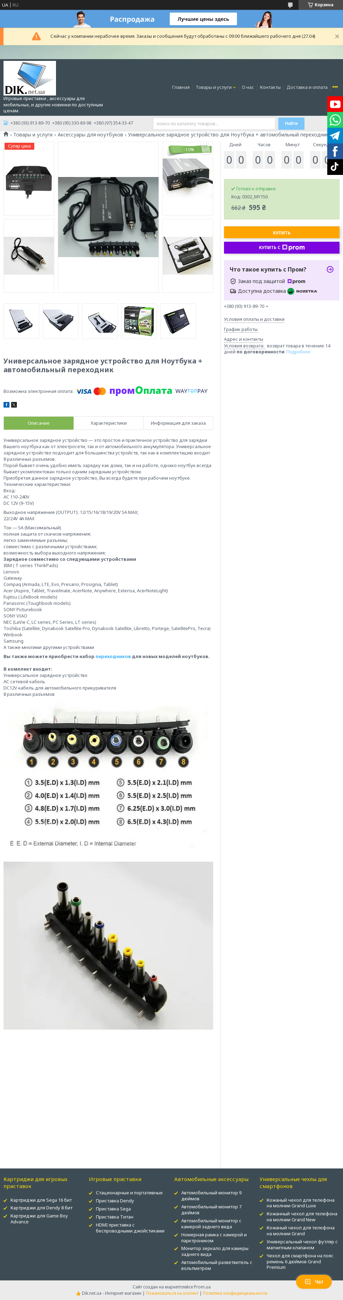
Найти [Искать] (291, 123)
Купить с (282, 248)
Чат (313, 1282)
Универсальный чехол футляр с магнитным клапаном (302, 1244)
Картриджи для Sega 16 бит (41, 1200)
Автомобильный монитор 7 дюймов (211, 1209)
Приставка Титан (114, 1217)
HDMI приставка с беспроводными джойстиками (130, 1228)
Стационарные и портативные (129, 1192)
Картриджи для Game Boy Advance (39, 1219)
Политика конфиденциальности (235, 1293)
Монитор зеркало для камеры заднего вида (214, 1251)
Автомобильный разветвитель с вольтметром (216, 1265)
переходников (113, 656)
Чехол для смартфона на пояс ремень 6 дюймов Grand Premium (300, 1261)
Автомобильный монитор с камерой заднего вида (211, 1223)
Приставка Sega (113, 1209)
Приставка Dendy (115, 1200)
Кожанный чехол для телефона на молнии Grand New (302, 1216)
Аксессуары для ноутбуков (90, 135)
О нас (248, 87)
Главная (181, 87)
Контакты (270, 87)
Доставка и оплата (307, 87)
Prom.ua (202, 1287)
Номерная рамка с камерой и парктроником (214, 1237)
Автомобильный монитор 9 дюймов (211, 1195)
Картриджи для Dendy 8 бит (41, 1207)
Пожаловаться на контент (172, 1293)
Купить (281, 233)
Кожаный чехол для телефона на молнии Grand (301, 1230)
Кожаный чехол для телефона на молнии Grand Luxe (301, 1203)
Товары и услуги (214, 87)
